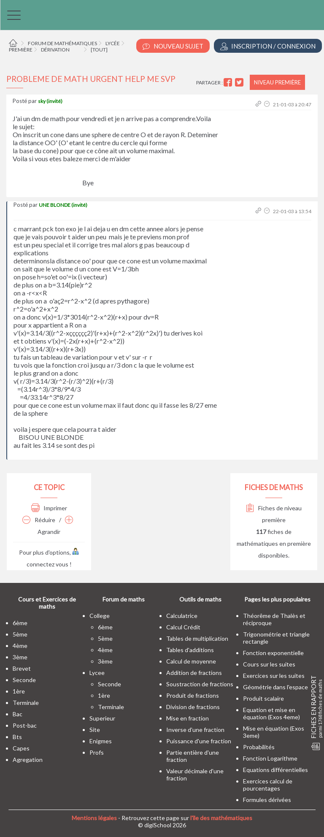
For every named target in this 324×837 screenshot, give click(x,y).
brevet (22, 668)
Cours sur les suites (269, 664)
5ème (20, 634)
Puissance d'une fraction (198, 741)
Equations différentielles (275, 769)
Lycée (112, 43)
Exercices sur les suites (274, 675)
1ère (19, 691)
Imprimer (49, 508)
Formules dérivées (267, 799)
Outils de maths (200, 599)
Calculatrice (181, 615)
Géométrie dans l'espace (275, 687)
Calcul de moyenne (191, 661)
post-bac (25, 725)
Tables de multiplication (197, 638)
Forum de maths (124, 599)
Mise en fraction (187, 718)
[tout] (99, 49)
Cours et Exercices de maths (47, 603)
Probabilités (259, 746)
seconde (24, 679)
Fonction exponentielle (273, 652)
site (94, 729)
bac (17, 714)
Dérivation (55, 49)
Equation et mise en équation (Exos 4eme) (271, 713)
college (99, 615)
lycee (97, 672)
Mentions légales (94, 817)
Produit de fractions (192, 695)
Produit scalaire (263, 698)
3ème (20, 657)
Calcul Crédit (183, 627)
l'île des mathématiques (221, 817)
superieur (102, 718)
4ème (20, 645)
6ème (20, 622)
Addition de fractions (194, 672)
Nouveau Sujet (173, 46)
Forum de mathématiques (62, 43)
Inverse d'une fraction (195, 729)
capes (21, 748)
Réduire (38, 519)
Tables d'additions (190, 649)
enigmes (100, 741)
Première (20, 49)
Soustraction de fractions (199, 684)
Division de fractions (193, 706)
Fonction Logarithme (270, 758)
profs (96, 752)
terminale (26, 702)
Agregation (28, 759)
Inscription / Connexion (268, 46)
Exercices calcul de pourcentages (267, 784)
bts (17, 736)
